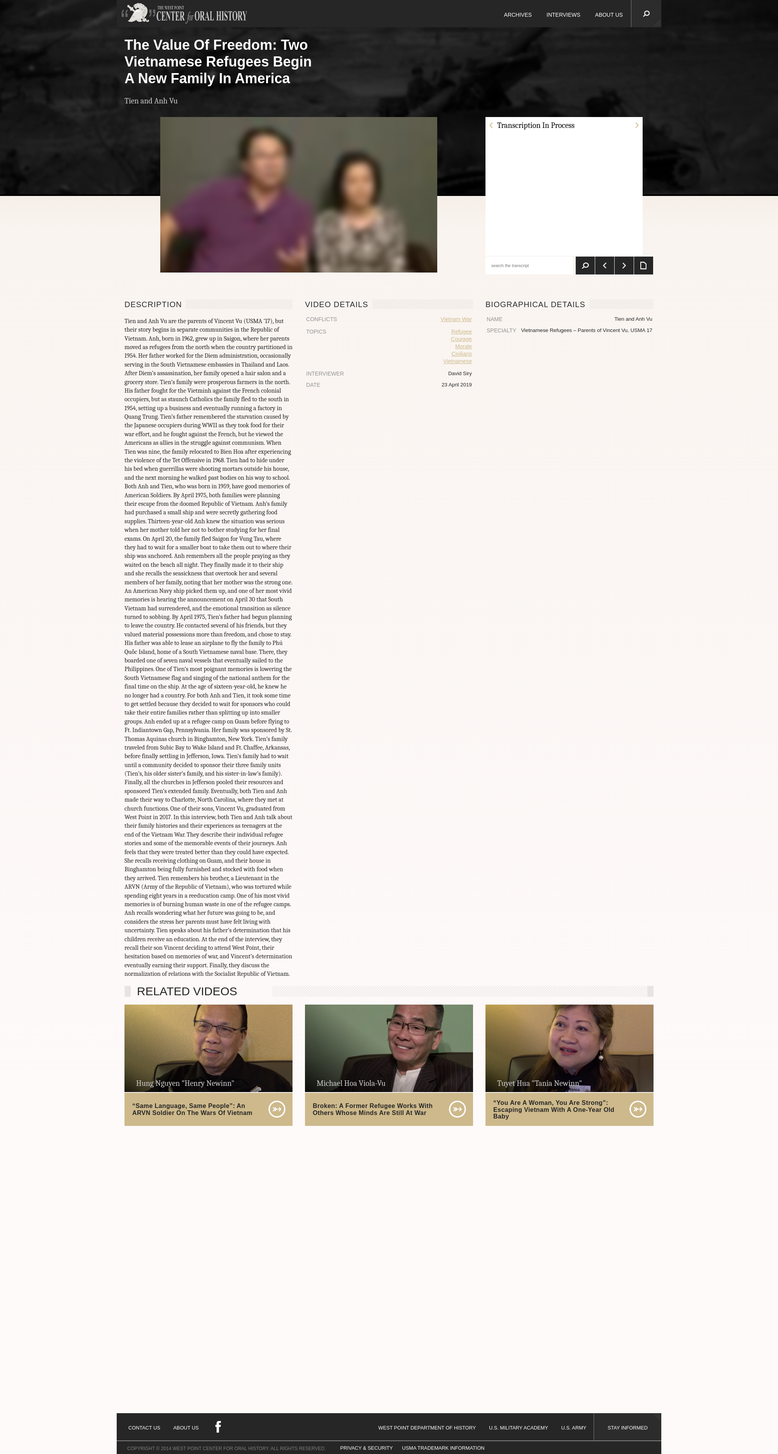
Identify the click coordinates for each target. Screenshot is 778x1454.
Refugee (461, 332)
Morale (463, 346)
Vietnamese (457, 361)
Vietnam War (456, 319)
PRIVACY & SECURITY (366, 1448)
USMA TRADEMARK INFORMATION (443, 1448)
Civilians (462, 354)
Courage (461, 339)
